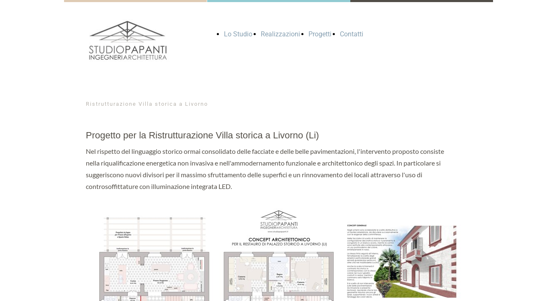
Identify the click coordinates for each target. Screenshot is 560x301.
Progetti (319, 34)
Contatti (351, 34)
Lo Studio (238, 34)
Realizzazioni (280, 34)
